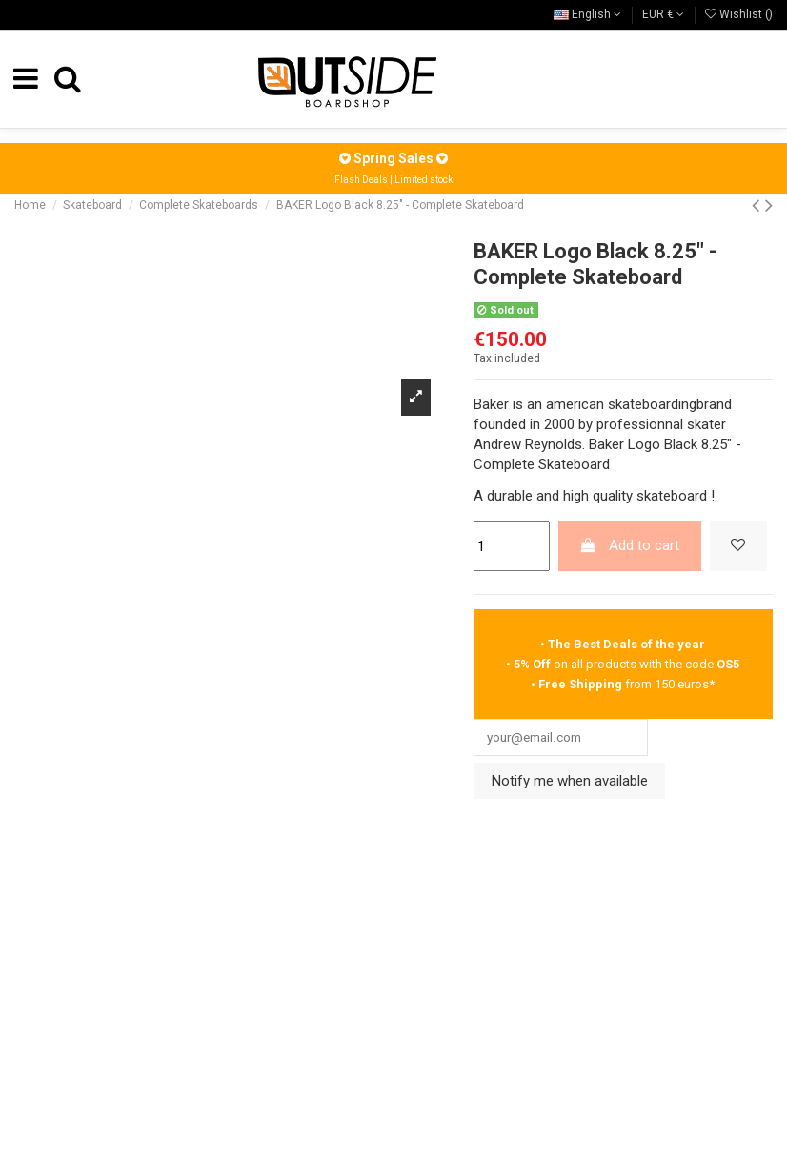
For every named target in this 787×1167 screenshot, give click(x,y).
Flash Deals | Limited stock (393, 179)
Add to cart (629, 545)
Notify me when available (570, 783)
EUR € (663, 14)
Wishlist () (739, 14)
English (587, 14)
